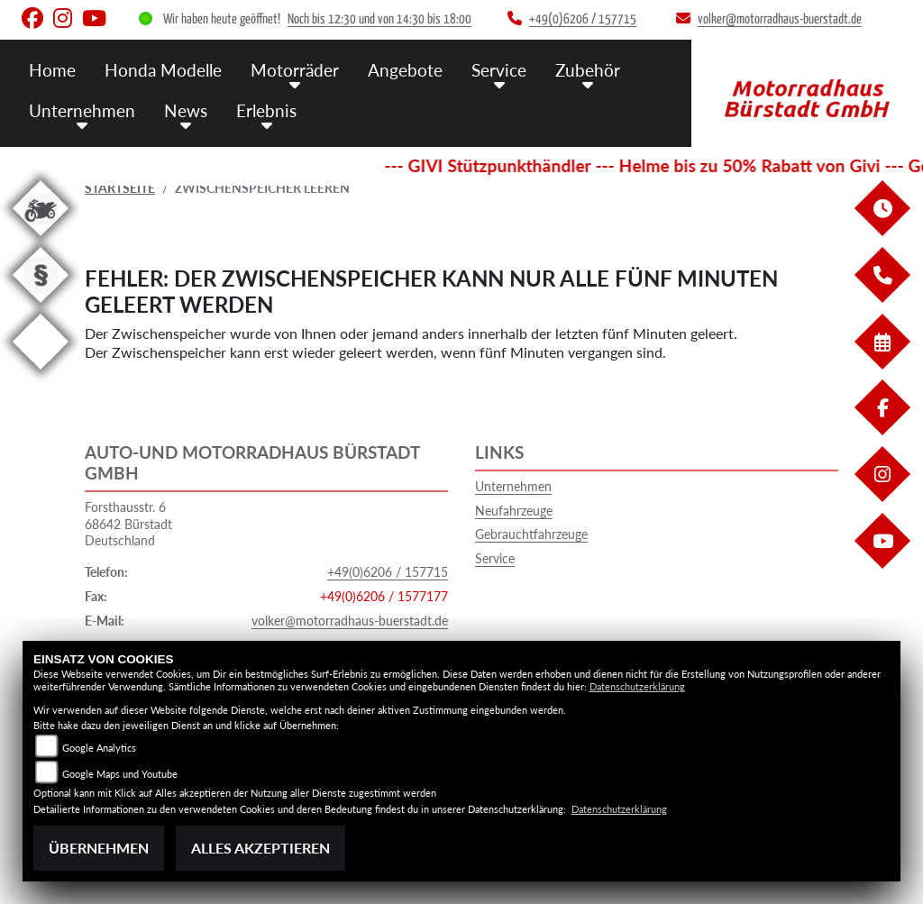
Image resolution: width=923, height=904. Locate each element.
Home (52, 69)
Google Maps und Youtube (120, 774)
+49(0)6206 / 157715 (387, 572)
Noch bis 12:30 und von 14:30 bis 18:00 (379, 19)
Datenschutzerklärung (637, 686)
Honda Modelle (163, 69)
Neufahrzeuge (514, 510)
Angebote (405, 69)
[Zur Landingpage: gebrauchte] (40, 239)
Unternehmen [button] (82, 110)
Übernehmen (99, 847)
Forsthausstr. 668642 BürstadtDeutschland (128, 523)
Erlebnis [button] (266, 110)
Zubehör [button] (587, 69)
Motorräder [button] (295, 69)
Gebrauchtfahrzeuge (531, 534)
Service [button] (498, 69)
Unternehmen (513, 486)
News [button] (185, 110)
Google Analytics (99, 747)
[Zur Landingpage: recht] (40, 306)
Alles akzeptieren (260, 847)
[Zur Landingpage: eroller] (40, 372)
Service (495, 558)
